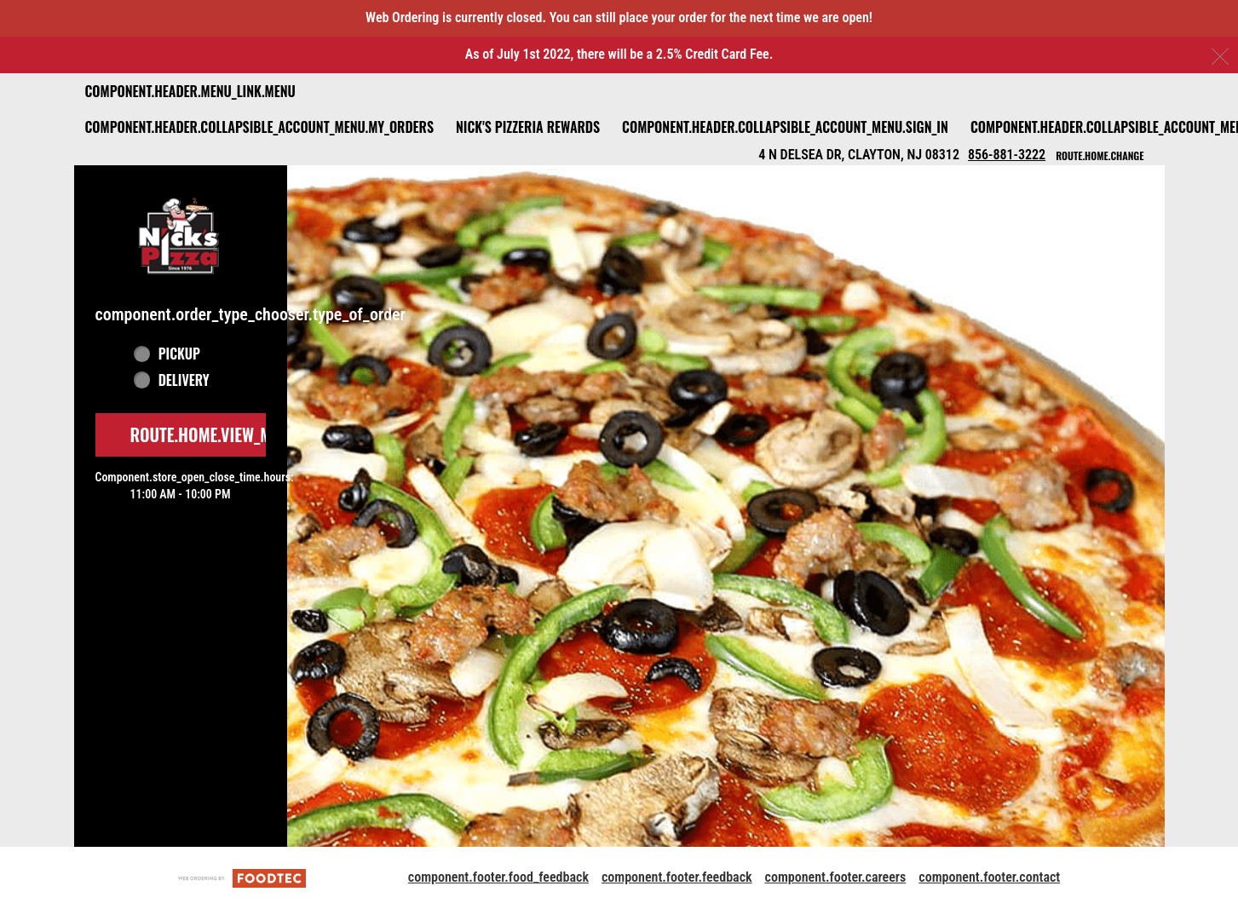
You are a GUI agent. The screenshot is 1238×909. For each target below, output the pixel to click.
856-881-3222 (1006, 155)
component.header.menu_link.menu (190, 91)
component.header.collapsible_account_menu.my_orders (259, 127)
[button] (181, 234)
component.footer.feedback (677, 877)
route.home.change (1099, 155)
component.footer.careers (836, 877)
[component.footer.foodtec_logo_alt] (242, 877)
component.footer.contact (989, 877)
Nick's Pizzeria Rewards (528, 127)
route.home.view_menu (214, 434)
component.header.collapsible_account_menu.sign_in (785, 127)
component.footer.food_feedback (498, 877)
